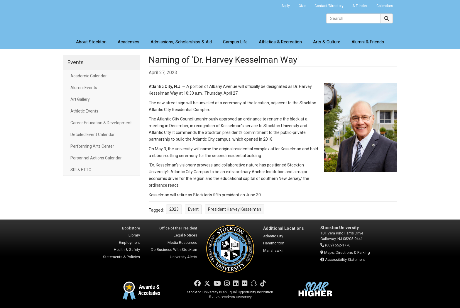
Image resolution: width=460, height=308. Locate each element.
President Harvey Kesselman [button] (234, 209)
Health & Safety (127, 249)
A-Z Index (360, 6)
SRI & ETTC (80, 169)
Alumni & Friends (367, 42)
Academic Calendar (88, 76)
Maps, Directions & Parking (347, 252)
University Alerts (183, 257)
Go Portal (269, 4)
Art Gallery (80, 99)
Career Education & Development (101, 122)
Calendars (384, 6)
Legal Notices (185, 235)
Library (134, 235)
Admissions (181, 42)
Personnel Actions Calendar (96, 158)
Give (302, 6)
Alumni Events (83, 87)
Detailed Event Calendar (92, 134)
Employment (129, 242)
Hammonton (273, 243)
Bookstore (131, 228)
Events (75, 62)
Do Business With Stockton (174, 249)
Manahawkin (274, 250)
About (91, 42)
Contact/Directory (329, 6)
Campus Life (235, 42)
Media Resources (182, 242)
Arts (326, 42)
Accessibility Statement (345, 259)
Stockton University (105, 17)
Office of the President (178, 228)
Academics (128, 42)
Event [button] (193, 209)
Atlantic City (273, 236)
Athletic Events (84, 111)
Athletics (280, 42)
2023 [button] (174, 209)
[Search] (353, 18)
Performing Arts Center (92, 146)
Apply (285, 6)
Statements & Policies (121, 257)
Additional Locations (283, 228)
